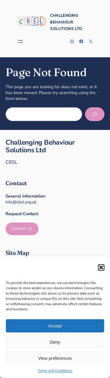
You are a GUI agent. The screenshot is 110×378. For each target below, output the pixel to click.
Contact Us (22, 228)
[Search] (94, 114)
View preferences (55, 358)
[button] (101, 267)
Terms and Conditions (55, 370)
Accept (55, 325)
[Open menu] (20, 41)
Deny (55, 341)
